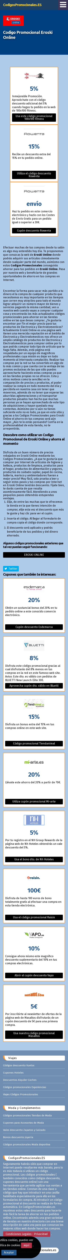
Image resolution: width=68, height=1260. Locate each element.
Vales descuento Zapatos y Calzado (24, 1130)
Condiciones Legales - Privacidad (27, 1234)
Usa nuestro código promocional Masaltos (34, 1035)
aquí (26, 1245)
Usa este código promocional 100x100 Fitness (34, 117)
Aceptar (9, 1252)
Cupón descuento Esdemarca (34, 627)
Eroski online (34, 554)
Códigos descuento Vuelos (18, 1065)
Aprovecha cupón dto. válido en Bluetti (34, 685)
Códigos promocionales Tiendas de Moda (27, 1115)
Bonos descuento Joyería (18, 1137)
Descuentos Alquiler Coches (19, 1079)
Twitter (10, 568)
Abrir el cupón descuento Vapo (34, 975)
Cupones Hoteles (13, 1072)
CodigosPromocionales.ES (22, 5)
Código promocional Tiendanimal (34, 743)
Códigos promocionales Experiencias (24, 1087)
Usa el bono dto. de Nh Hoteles (34, 859)
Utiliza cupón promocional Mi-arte (34, 801)
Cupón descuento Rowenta (34, 230)
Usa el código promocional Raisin (34, 917)
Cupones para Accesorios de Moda (23, 1122)
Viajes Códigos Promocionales (20, 1094)
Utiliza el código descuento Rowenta (34, 175)
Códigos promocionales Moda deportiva (26, 1144)
